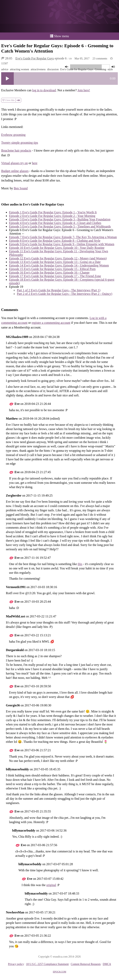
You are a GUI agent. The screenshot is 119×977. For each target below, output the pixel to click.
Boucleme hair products (16, 150)
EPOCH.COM (59, 972)
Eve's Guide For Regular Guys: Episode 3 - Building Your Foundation (59, 219)
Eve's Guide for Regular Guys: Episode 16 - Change (49, 272)
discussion (53, 69)
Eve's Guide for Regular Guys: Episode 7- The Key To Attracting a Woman (63, 237)
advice (4, 69)
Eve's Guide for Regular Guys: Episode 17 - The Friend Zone (55, 276)
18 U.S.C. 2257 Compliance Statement (47, 964)
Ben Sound (21, 188)
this (80, 564)
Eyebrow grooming (13, 134)
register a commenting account (51, 322)
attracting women (19, 69)
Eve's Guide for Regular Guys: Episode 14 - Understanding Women (59, 265)
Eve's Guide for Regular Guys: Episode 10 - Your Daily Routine (56, 247)
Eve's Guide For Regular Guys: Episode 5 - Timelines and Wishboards (60, 226)
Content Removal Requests (86, 964)
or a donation (59, 28)
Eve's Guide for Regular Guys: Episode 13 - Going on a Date (55, 262)
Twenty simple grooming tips (19, 142)
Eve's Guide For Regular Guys (34, 58)
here (35, 163)
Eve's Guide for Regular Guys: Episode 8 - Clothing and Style (54, 240)
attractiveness (38, 69)
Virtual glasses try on (14, 163)
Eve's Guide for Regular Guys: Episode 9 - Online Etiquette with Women (61, 244)
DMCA (107, 964)
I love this (11, 100)
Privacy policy (16, 964)
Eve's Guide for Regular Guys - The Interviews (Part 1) (58, 290)
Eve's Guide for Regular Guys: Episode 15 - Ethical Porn (52, 269)
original (51, 885)
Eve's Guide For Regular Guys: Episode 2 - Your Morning (52, 215)
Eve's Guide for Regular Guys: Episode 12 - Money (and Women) (58, 258)
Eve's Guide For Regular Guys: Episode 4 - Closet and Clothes (55, 223)
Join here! (84, 90)
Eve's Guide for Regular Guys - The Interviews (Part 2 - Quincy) (64, 293)
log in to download (44, 90)
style (110, 69)
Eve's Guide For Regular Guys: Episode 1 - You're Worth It (53, 212)
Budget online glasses (15, 171)
